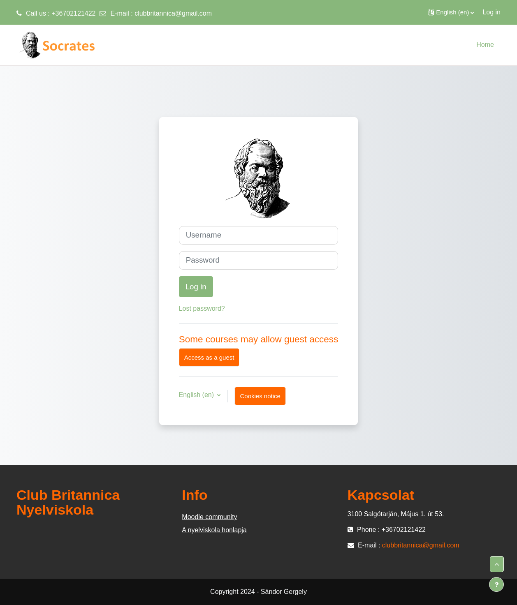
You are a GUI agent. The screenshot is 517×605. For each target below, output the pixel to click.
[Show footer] (496, 584)
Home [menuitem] (485, 44)
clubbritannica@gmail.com (173, 13)
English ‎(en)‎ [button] (197, 394)
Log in (491, 12)
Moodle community (209, 516)
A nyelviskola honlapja (214, 529)
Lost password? (202, 308)
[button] (451, 12)
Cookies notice (260, 396)
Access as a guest (209, 357)
